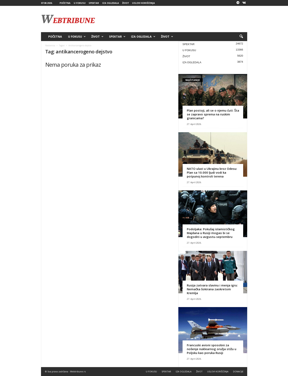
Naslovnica (50, 45)
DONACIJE (238, 371)
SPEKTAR (94, 2)
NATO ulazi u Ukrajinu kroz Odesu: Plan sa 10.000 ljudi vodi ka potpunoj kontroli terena (212, 172)
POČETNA (65, 2)
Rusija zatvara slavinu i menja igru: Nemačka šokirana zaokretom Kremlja (212, 289)
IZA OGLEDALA (110, 2)
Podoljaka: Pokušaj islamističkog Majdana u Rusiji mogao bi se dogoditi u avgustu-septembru (211, 233)
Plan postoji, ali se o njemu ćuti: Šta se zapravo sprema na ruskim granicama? (213, 114)
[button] (241, 36)
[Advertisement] (173, 19)
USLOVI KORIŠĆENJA (143, 2)
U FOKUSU (80, 2)
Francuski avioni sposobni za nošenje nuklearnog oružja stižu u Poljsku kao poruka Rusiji (211, 349)
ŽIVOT (125, 2)
